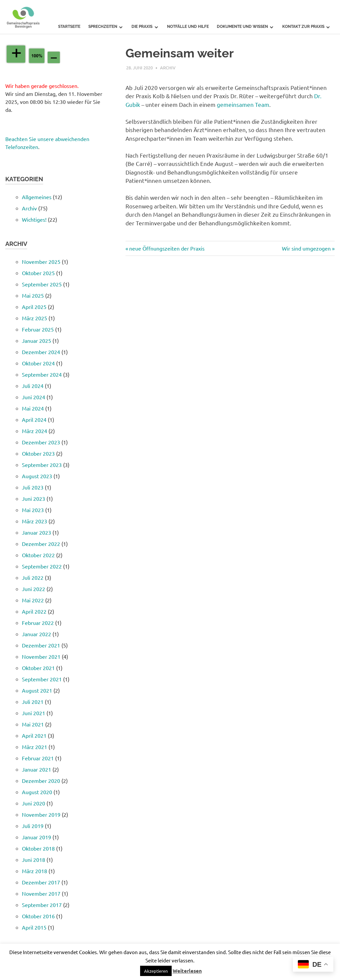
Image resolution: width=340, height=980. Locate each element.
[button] (156, 971)
